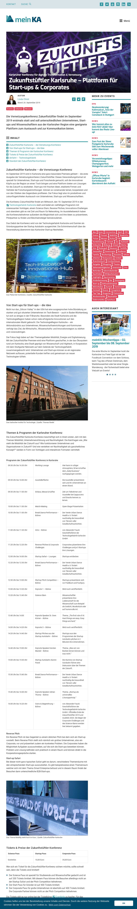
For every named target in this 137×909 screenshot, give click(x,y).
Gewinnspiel (110, 251)
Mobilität (113, 235)
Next (127, 326)
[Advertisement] (111, 209)
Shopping (107, 264)
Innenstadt (117, 267)
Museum (113, 248)
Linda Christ (23, 99)
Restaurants (107, 258)
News (100, 232)
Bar (110, 280)
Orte (126, 267)
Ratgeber (97, 264)
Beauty (105, 290)
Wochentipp (106, 255)
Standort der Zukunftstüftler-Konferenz (27, 161)
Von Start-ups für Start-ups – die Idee (26, 148)
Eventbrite (60, 896)
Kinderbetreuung (100, 280)
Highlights (97, 277)
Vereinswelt (120, 287)
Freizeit (104, 235)
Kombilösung (98, 242)
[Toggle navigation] (125, 20)
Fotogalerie (116, 290)
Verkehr (118, 258)
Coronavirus (110, 232)
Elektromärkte (99, 300)
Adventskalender (110, 271)
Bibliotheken (98, 287)
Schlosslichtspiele (109, 284)
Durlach (109, 287)
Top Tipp (96, 293)
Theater (116, 264)
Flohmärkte (118, 293)
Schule (126, 255)
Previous (96, 326)
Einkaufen (97, 245)
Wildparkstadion (112, 274)
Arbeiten (19, 109)
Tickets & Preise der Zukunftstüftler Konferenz (31, 154)
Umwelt (115, 245)
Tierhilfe (123, 248)
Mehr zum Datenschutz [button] (60, 905)
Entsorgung (119, 280)
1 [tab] (107, 374)
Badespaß (103, 248)
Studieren (122, 251)
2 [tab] (110, 374)
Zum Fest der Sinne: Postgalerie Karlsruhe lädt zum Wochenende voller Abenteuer (103, 145)
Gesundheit (98, 251)
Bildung (107, 245)
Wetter (124, 245)
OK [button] (123, 903)
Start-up (96, 284)
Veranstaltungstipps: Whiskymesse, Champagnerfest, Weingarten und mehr (102, 162)
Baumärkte (112, 296)
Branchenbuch (99, 261)
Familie (96, 255)
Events (10, 109)
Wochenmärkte (99, 296)
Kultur (112, 238)
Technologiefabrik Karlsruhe (22, 205)
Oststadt (96, 290)
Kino (95, 248)
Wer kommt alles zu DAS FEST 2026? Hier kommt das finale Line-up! (103, 128)
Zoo (117, 242)
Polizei (96, 238)
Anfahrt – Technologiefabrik (22, 158)
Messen (28, 109)
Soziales (117, 255)
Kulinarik (125, 242)
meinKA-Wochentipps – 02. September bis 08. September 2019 (110, 343)
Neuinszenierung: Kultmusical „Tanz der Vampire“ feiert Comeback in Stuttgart (103, 111)
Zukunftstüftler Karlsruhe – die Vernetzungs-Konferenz (35, 145)
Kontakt (11, 4)
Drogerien (106, 293)
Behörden (97, 271)
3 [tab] (112, 374)
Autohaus (111, 300)
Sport (120, 232)
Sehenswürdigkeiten (101, 267)
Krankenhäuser (113, 261)
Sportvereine (109, 277)
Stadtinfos (124, 235)
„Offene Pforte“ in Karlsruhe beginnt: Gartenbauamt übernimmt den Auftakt (103, 179)
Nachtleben (98, 274)
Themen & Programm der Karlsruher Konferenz (31, 151)
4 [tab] (115, 374)
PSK (119, 238)
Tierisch (109, 242)
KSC (126, 232)
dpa (94, 232)
